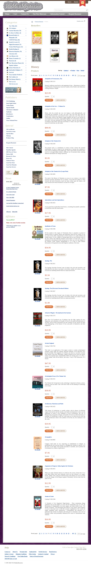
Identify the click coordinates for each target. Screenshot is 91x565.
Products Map (10, 138)
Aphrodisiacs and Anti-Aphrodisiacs (54, 200)
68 (73, 75)
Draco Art (9, 158)
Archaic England (49, 343)
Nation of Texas (10, 160)
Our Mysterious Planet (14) (15, 63)
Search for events (10, 131)
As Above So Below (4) (14, 33)
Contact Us (25, 14)
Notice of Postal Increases (36, 556)
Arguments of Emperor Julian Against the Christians (59, 466)
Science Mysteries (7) (13, 68)
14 (66, 75)
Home (7, 14)
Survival (10, 72)
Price (78, 70)
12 (61, 75)
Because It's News (11, 156)
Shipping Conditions (21, 554)
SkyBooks (9, 112)
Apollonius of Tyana (50, 226)
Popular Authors (13, 65)
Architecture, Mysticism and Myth (54, 403)
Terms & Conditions (10, 556)
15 (68, 75)
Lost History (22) (12, 56)
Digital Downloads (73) (15, 44)
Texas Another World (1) (14, 74)
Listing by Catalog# (43, 554)
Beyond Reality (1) (13, 35)
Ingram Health (10, 107)
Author (8, 118)
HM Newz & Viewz (11, 152)
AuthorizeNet (32, 551)
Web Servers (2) (13, 84)
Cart (15, 14)
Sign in (69, 1)
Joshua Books (10, 105)
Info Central (9, 147)
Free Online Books (23, 556)
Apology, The (48, 261)
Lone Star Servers (11, 167)
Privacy (53, 554)
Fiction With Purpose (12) (16, 47)
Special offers (9, 133)
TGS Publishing (10, 101)
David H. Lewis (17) (13, 42)
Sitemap (8, 135)
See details (37, 91)
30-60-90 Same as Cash (11, 558)
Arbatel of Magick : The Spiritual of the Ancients (58, 313)
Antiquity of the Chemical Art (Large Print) (56, 171)
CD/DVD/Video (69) (14, 40)
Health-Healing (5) (13, 49)
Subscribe (14, 211)
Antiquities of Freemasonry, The (53, 78)
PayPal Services (43, 551)
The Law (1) (11, 81)
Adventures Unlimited (12, 109)
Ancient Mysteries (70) (14, 30)
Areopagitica (48, 437)
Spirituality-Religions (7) (14, 70)
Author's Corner (9, 554)
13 (64, 75)
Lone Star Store (10, 162)
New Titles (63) (13, 26)
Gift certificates (10, 129)
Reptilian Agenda (11, 150)
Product (73, 70)
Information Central (57, 14)
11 (59, 75)
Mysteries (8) (11, 61)
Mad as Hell (9, 154)
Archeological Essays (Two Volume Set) (55, 376)
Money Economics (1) (14, 58)
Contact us (7, 551)
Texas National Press (11, 120)
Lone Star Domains (11, 165)
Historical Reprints (39, 21)
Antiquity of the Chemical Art (53, 141)
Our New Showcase (39, 14)
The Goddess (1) (12, 77)
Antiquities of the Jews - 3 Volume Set (55, 106)
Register (76, 1)
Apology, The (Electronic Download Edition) (56, 288)
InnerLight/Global (11, 103)
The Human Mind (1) (13, 79)
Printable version (80, 21)
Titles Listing (32, 554)
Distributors (9, 114)
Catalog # (66, 70)
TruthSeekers (10, 116)
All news (8, 211)
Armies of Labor (49, 496)
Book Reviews (53, 551)
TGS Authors (11, 28)
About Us (15, 551)
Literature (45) (13, 54)
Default (82, 70)
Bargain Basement (11, 143)
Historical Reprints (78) (14, 51)
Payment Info (23, 551)
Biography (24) (13, 37)
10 (57, 75)
